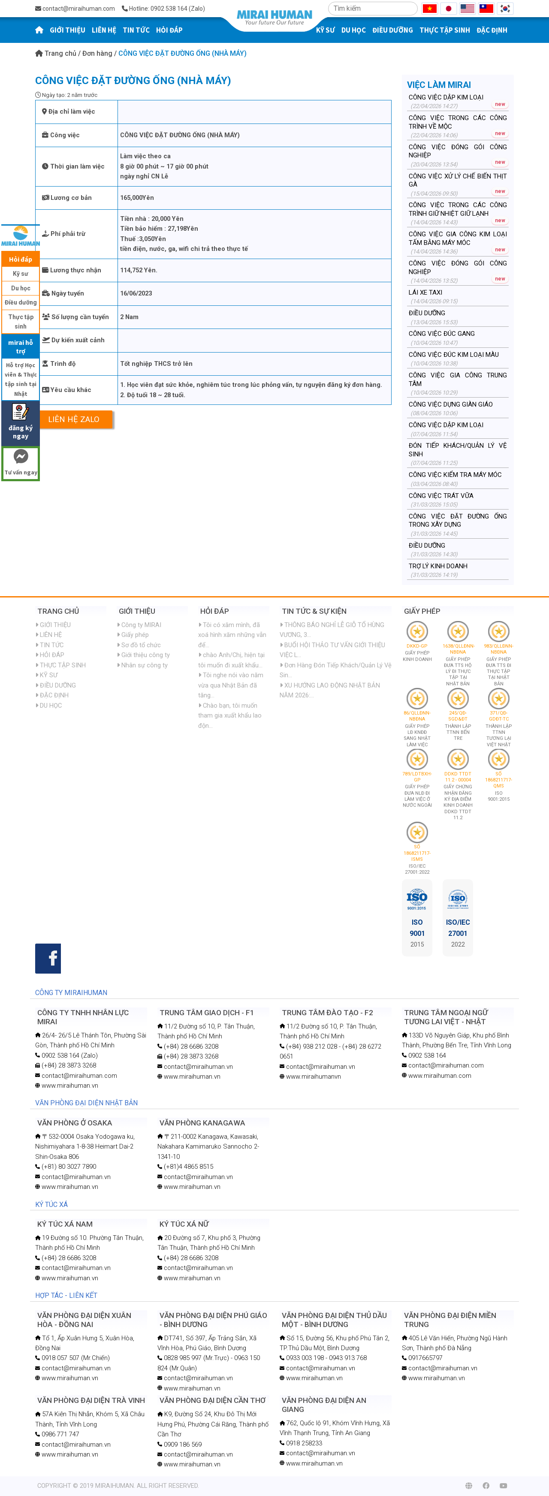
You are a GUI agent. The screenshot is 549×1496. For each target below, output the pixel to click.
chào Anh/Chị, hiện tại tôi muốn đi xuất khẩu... (231, 660)
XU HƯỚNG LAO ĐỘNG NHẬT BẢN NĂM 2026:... (330, 690)
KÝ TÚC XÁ (51, 1204)
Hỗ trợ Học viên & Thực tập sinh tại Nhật (21, 379)
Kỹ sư (20, 273)
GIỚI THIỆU (67, 30)
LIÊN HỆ (104, 30)
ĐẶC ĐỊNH (492, 30)
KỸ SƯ (46, 675)
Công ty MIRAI (139, 625)
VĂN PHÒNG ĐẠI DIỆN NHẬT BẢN (86, 1103)
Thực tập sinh (20, 322)
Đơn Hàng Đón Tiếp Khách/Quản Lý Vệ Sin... (336, 670)
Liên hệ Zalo (74, 419)
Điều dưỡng (21, 302)
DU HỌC (353, 30)
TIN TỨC (136, 30)
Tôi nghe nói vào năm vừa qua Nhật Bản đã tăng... (230, 685)
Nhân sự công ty (142, 665)
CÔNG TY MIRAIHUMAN (71, 993)
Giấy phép (133, 635)
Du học (20, 288)
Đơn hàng (98, 53)
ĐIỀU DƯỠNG (392, 30)
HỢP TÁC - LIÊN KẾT (66, 1295)
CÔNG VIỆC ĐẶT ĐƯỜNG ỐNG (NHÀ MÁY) (182, 53)
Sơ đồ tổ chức (139, 645)
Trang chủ (56, 53)
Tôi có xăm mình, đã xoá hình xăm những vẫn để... (232, 635)
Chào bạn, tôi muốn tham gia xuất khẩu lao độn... (230, 716)
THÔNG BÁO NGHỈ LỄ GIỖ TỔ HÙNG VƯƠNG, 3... (332, 630)
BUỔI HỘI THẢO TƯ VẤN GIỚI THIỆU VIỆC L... (332, 650)
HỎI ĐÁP (169, 30)
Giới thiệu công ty (143, 655)
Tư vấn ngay (20, 463)
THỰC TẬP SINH (444, 30)
